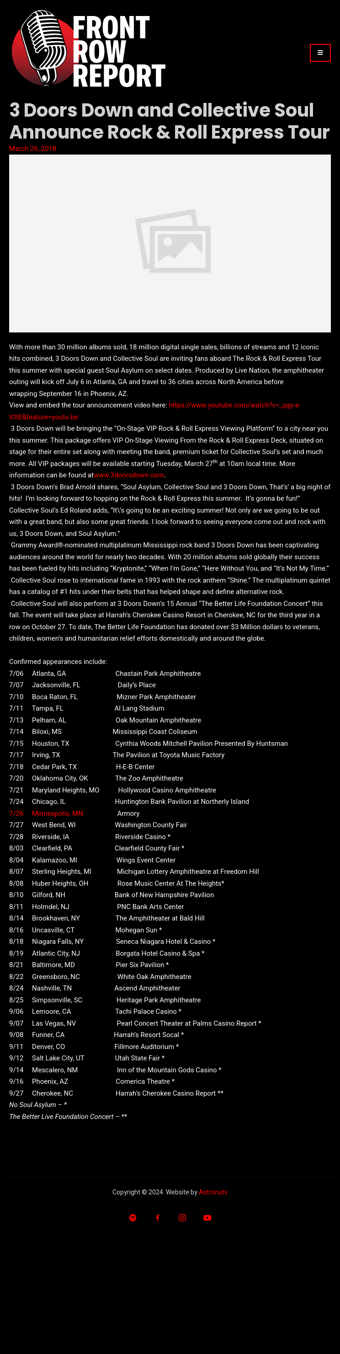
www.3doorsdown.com (129, 475)
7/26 (16, 813)
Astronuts (213, 1192)
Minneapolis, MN (57, 813)
